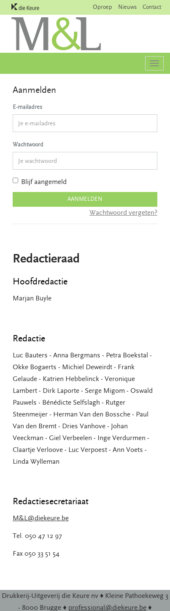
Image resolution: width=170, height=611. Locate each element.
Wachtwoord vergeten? (123, 212)
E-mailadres (27, 107)
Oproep (102, 7)
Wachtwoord (28, 144)
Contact (152, 7)
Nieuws (127, 7)
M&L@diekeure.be (41, 518)
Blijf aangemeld (40, 182)
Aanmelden (85, 199)
